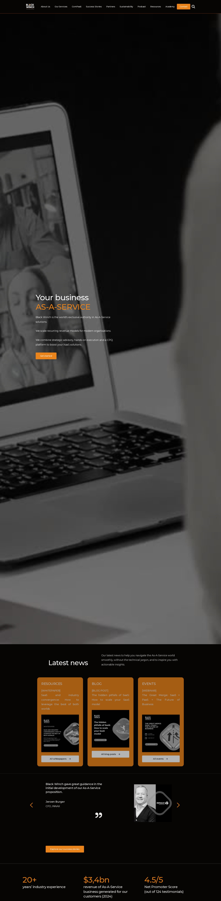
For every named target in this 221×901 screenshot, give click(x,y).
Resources (155, 6)
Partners (110, 6)
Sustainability (126, 6)
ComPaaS (76, 6)
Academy (170, 6)
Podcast (142, 6)
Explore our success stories (64, 849)
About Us (45, 6)
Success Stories (94, 6)
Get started (46, 355)
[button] (31, 805)
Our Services (61, 6)
